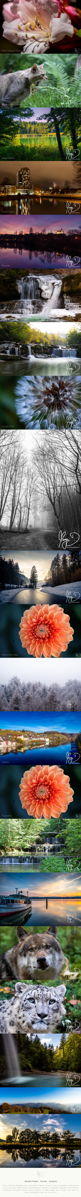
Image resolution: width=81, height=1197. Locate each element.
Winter (41, 1192)
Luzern (14, 1188)
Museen (25, 1188)
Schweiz (24, 1190)
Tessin (57, 1190)
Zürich (54, 1192)
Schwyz (31, 1190)
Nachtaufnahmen (35, 1188)
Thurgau (63, 1190)
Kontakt (43, 1181)
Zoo (46, 1192)
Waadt (26, 1192)
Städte (52, 1190)
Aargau (5, 1185)
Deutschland (33, 1185)
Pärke (70, 1188)
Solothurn (37, 1190)
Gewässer (48, 1185)
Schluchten (17, 1190)
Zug (49, 1192)
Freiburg (41, 1185)
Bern (26, 1185)
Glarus (55, 1185)
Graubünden (62, 1185)
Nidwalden (54, 1188)
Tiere (69, 1190)
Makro (19, 1188)
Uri (77, 1190)
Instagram (53, 1181)
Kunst (9, 1188)
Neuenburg (46, 1188)
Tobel (73, 1190)
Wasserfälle (34, 1192)
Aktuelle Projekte (31, 1181)
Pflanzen (75, 1188)
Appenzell (11, 1185)
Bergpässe (20, 1185)
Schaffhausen (7, 1190)
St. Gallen (45, 1190)
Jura (4, 1188)
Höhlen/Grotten (73, 1185)
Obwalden (63, 1188)
